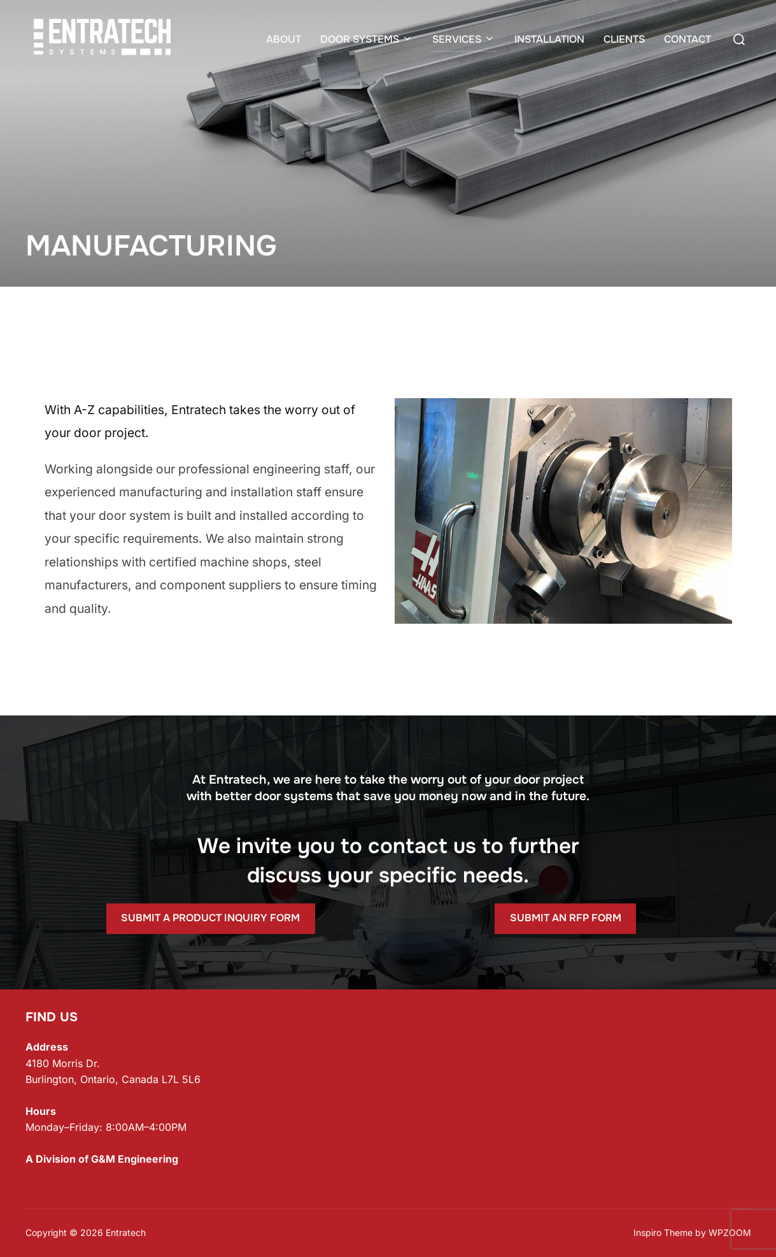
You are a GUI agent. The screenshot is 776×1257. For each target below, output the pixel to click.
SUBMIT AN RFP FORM (565, 917)
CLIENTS (624, 39)
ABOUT (283, 39)
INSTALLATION (549, 39)
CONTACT (687, 39)
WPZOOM (730, 1232)
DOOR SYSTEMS (366, 39)
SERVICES (463, 39)
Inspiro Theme (663, 1232)
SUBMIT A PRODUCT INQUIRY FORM (210, 917)
